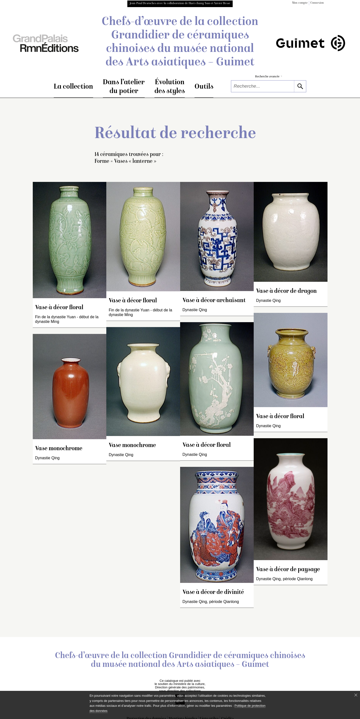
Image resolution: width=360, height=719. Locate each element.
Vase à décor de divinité (213, 592)
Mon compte (300, 3)
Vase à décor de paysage (288, 570)
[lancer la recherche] (300, 86)
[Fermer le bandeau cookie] (356, 695)
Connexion (317, 3)
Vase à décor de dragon (286, 291)
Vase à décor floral (59, 308)
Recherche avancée (268, 76)
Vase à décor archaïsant (214, 301)
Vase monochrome (58, 449)
